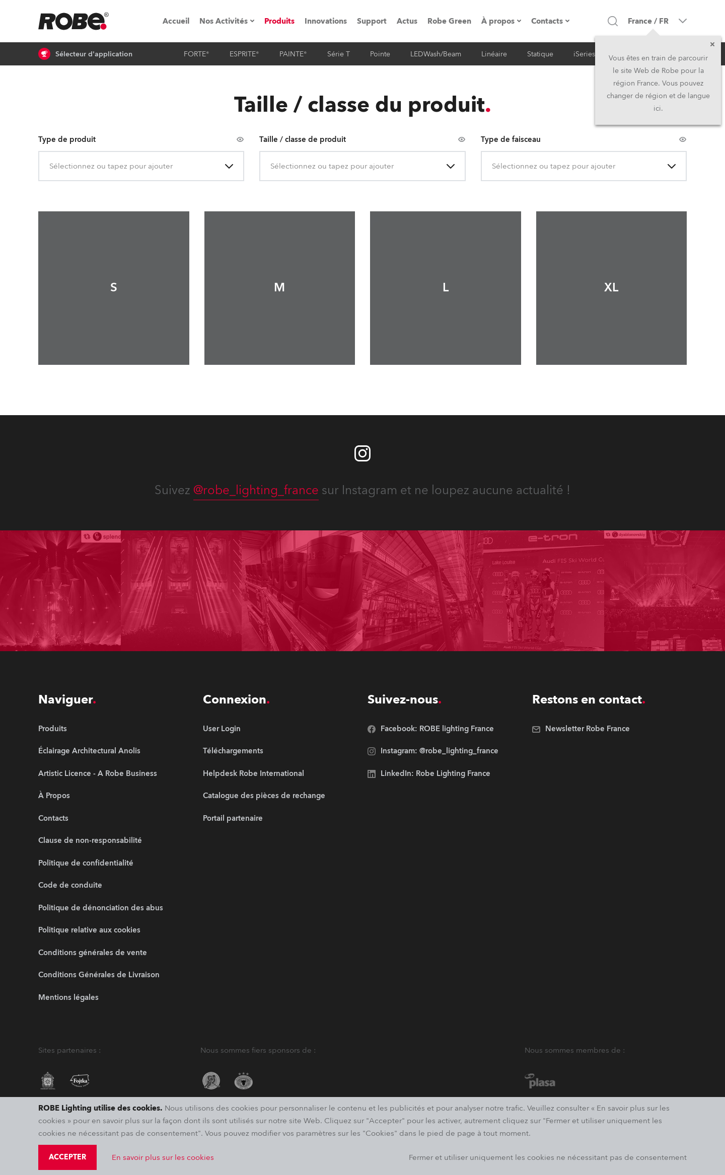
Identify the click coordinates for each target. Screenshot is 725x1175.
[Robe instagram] (362, 453)
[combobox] (50, 166)
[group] (100, 751)
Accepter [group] (67, 1157)
